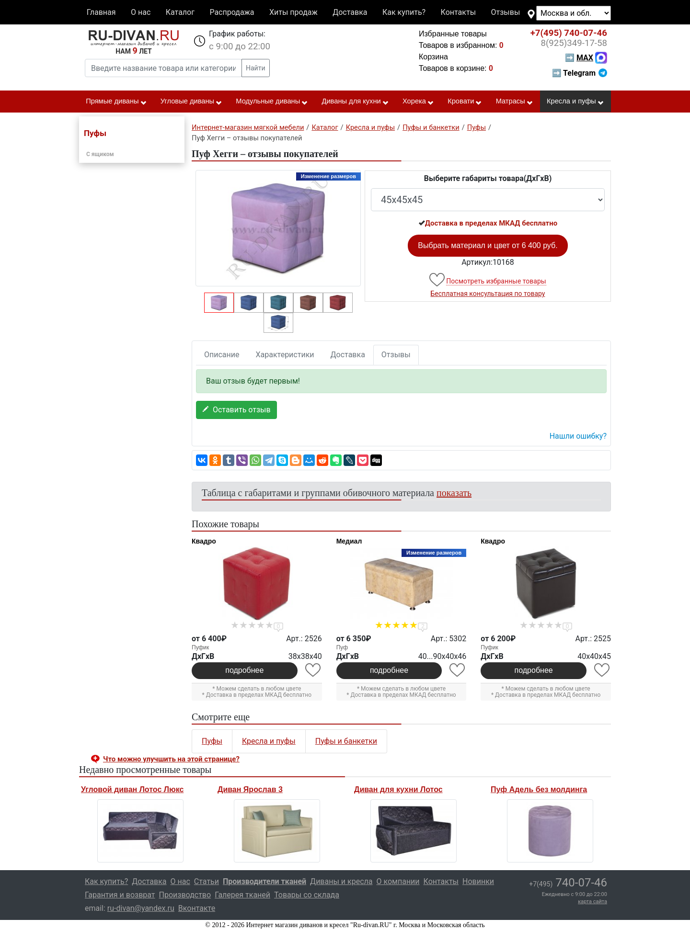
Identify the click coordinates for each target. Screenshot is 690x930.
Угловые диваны (191, 101)
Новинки (478, 881)
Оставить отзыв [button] (236, 409)
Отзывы (505, 12)
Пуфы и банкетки (346, 741)
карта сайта (592, 901)
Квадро (204, 541)
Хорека (418, 101)
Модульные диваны (272, 101)
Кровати (465, 101)
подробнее (244, 670)
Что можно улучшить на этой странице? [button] (171, 759)
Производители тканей (264, 881)
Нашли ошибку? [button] (578, 436)
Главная (101, 12)
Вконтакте (196, 908)
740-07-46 (568, 33)
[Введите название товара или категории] (163, 68)
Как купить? (404, 12)
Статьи (206, 881)
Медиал (349, 541)
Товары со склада (306, 894)
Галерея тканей (242, 894)
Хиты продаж (293, 12)
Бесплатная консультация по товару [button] (488, 293)
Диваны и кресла (341, 881)
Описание (222, 354)
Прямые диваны (116, 101)
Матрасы (514, 101)
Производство (185, 894)
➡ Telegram (579, 73)
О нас (140, 12)
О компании (397, 881)
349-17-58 (573, 43)
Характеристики (285, 354)
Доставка (350, 12)
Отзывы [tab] (396, 354)
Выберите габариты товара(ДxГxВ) (488, 178)
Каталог (180, 12)
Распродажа (231, 12)
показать (454, 493)
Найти (255, 68)
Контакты (458, 12)
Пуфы (212, 741)
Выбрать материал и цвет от (487, 245)
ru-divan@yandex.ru (140, 908)
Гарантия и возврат (120, 894)
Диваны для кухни (355, 101)
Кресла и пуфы (575, 101)
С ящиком (100, 154)
